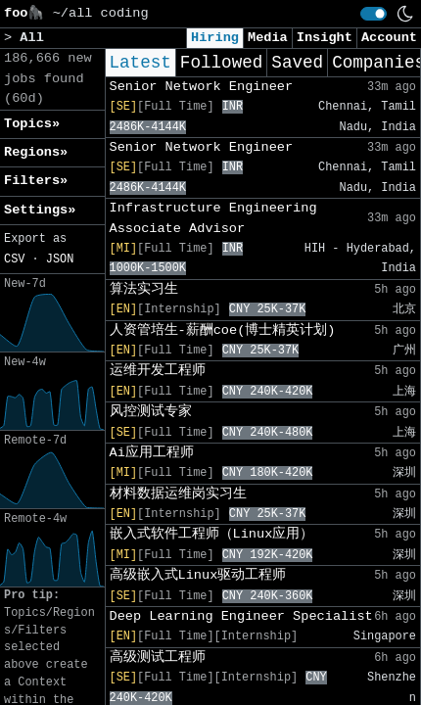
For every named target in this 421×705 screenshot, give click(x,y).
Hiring (215, 37)
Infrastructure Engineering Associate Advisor (213, 218)
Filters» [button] (36, 180)
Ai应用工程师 (152, 453)
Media (268, 37)
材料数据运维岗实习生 (178, 494)
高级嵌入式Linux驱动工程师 (198, 575)
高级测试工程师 (158, 657)
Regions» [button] (36, 152)
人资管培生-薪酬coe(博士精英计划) (223, 330)
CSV (14, 259)
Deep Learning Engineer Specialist (241, 616)
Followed (221, 62)
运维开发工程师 (158, 370)
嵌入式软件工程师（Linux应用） (212, 534)
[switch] (373, 14)
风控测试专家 (151, 411)
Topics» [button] (32, 124)
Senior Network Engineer (202, 86)
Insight (324, 37)
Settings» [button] (39, 210)
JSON (60, 259)
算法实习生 (144, 289)
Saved (297, 62)
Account (389, 37)
